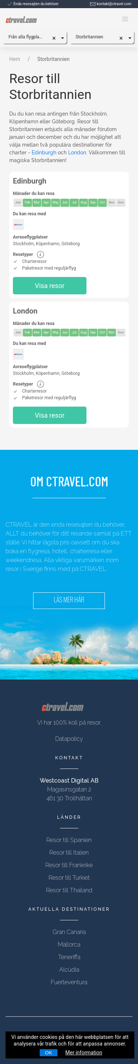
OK (48, 1053)
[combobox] (34, 37)
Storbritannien (53, 59)
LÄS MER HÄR (69, 600)
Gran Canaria (69, 931)
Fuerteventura (69, 982)
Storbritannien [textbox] (89, 37)
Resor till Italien (69, 852)
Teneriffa (69, 957)
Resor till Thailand (69, 890)
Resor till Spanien (69, 840)
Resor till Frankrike (69, 865)
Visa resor (50, 286)
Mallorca (69, 944)
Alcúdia (69, 969)
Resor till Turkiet (69, 877)
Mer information (84, 1053)
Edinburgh (44, 152)
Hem (14, 59)
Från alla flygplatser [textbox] (27, 37)
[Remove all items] (56, 37)
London (77, 152)
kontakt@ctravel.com (110, 4)
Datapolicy (69, 738)
